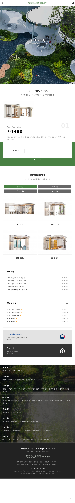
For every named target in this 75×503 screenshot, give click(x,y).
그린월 (12, 437)
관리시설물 (55, 211)
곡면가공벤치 (35, 413)
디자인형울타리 (19, 404)
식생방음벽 (5, 437)
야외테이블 (52, 413)
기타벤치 (4, 416)
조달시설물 (5, 401)
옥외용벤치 (11, 404)
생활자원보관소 (15, 425)
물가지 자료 (12, 464)
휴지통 (68, 425)
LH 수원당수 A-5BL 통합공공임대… (17, 374)
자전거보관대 (29, 404)
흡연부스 (34, 425)
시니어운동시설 (27, 455)
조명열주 (40, 425)
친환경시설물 (20, 216)
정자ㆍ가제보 (26, 413)
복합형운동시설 (17, 455)
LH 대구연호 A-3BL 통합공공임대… (17, 377)
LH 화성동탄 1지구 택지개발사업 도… (17, 372)
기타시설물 (5, 428)
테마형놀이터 (15, 446)
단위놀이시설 (34, 446)
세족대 (57, 425)
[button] (36, 75)
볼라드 (46, 425)
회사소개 (5, 392)
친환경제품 (5, 433)
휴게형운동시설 (6, 455)
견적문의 (33, 464)
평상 (57, 413)
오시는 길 (19, 395)
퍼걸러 (4, 404)
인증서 (13, 395)
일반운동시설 (36, 455)
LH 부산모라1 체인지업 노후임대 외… (17, 383)
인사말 (4, 395)
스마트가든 (18, 437)
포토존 (67, 413)
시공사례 (46, 464)
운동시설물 (5, 452)
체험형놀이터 (6, 446)
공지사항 (10, 365)
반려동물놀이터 (24, 446)
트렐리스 (62, 425)
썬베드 (62, 413)
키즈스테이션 (17, 413)
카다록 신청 (26, 464)
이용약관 (42, 493)
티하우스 (4, 413)
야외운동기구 (38, 404)
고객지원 (5, 461)
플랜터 (51, 425)
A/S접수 (19, 464)
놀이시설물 (55, 216)
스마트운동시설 (46, 455)
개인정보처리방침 (34, 493)
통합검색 (40, 464)
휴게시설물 (20, 211)
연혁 (9, 395)
